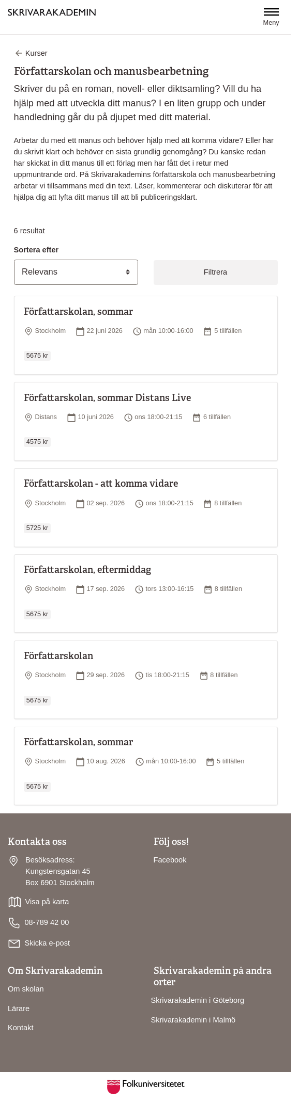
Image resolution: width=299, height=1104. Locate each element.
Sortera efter (36, 250)
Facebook (170, 860)
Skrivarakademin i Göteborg (198, 1000)
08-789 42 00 (38, 923)
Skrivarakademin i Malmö (193, 1020)
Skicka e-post (47, 943)
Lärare (18, 1008)
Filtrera (215, 272)
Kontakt (20, 1027)
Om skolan (26, 989)
